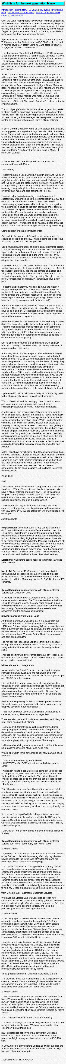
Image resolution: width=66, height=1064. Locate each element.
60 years (33, 10)
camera (5, 15)
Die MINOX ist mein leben (21, 12)
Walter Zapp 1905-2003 (48, 12)
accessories (17, 15)
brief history (21, 10)
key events (44, 10)
